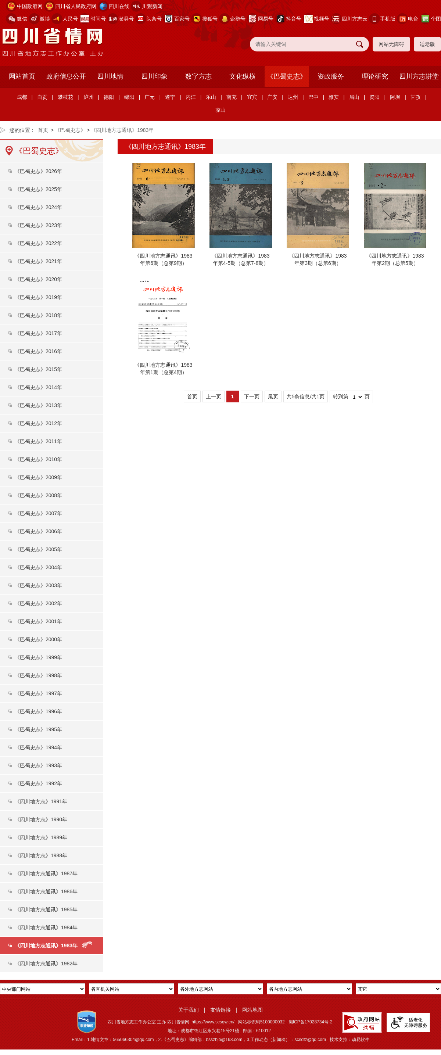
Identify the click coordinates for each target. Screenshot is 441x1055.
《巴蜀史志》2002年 (38, 603)
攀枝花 (65, 97)
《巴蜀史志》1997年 (38, 693)
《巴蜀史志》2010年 (38, 459)
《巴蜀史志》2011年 (38, 441)
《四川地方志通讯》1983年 (122, 130)
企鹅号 (237, 19)
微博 (45, 19)
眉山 (354, 97)
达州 (293, 97)
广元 (149, 97)
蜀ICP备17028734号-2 (310, 1022)
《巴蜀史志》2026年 (38, 171)
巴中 (313, 97)
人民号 (70, 19)
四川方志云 (355, 19)
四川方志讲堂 (419, 76)
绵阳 (129, 97)
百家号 (182, 19)
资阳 (374, 97)
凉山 (220, 110)
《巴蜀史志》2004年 (38, 567)
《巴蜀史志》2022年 (38, 243)
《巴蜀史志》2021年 (38, 261)
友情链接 (220, 1010)
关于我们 (188, 1010)
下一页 (251, 396)
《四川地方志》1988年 (41, 855)
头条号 (154, 19)
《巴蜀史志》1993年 (38, 765)
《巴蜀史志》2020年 (38, 279)
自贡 (42, 97)
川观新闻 (152, 6)
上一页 (213, 396)
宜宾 (252, 97)
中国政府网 (30, 6)
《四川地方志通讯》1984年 (46, 927)
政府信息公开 (66, 76)
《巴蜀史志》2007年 (38, 513)
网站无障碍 (391, 44)
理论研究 (375, 76)
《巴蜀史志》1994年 (38, 747)
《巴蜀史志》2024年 (38, 207)
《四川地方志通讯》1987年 (46, 873)
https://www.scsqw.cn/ (212, 1022)
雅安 (334, 97)
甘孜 (415, 97)
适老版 (427, 44)
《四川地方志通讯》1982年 (46, 963)
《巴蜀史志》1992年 (38, 783)
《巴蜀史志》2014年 (38, 387)
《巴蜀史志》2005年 (38, 549)
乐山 (211, 97)
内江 (191, 97)
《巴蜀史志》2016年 (38, 351)
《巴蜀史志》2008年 (38, 495)
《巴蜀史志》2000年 (38, 639)
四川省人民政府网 (75, 6)
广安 (272, 97)
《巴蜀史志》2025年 (38, 189)
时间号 (98, 19)
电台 (413, 19)
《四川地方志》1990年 (41, 819)
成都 (22, 97)
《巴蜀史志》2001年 (38, 621)
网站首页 (22, 76)
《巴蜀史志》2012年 (38, 423)
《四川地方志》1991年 (41, 801)
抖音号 (293, 19)
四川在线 (119, 6)
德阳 (109, 97)
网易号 (265, 19)
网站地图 (252, 1010)
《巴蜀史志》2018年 (38, 315)
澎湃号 (126, 19)
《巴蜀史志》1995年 (38, 729)
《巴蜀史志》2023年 (38, 225)
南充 (231, 97)
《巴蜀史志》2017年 (38, 333)
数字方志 (198, 76)
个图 (436, 19)
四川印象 (154, 76)
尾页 (273, 396)
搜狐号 (210, 19)
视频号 (321, 19)
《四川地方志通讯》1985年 (46, 909)
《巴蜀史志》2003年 (38, 585)
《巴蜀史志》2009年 (38, 477)
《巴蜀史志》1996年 (38, 711)
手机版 (387, 19)
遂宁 (170, 97)
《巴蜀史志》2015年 (38, 369)
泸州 (88, 97)
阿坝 (395, 97)
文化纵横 (242, 76)
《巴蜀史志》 (286, 76)
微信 (22, 19)
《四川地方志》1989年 (41, 837)
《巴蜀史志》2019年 (38, 297)
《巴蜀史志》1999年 (38, 657)
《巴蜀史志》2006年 (38, 531)
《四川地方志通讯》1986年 (46, 891)
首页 (43, 130)
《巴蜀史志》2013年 (38, 405)
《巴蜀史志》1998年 (38, 675)
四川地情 (110, 76)
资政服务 (331, 76)
